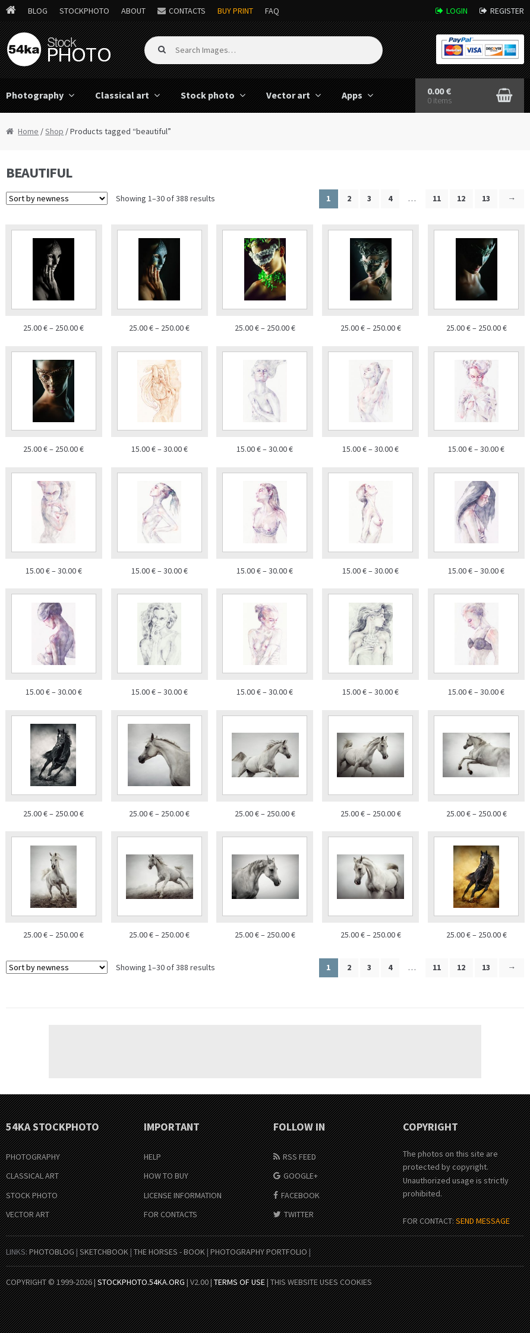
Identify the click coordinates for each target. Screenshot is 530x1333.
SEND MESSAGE (483, 1220)
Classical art (122, 95)
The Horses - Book (169, 1251)
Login (457, 10)
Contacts (187, 10)
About (133, 10)
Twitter (299, 1214)
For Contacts (170, 1214)
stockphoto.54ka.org (141, 1282)
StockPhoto (84, 10)
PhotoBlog (51, 1251)
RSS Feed (299, 1156)
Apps (352, 95)
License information (183, 1195)
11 (437, 198)
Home (28, 131)
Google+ (300, 1175)
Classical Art (32, 1175)
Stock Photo (32, 1195)
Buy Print (235, 10)
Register (507, 10)
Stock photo (208, 95)
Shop (54, 131)
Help (152, 1156)
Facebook (300, 1195)
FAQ (272, 10)
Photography (33, 1156)
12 (461, 198)
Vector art (288, 95)
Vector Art (27, 1214)
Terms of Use (239, 1282)
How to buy (166, 1175)
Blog (38, 10)
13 (486, 198)
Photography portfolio (258, 1251)
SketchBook (104, 1251)
